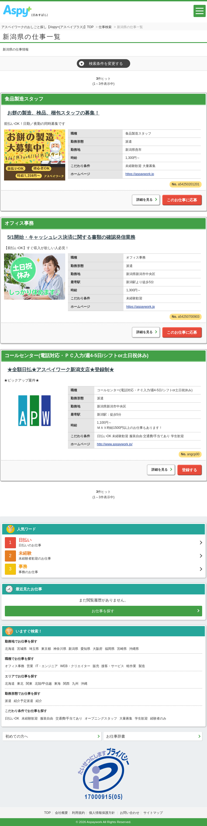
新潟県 (73, 649)
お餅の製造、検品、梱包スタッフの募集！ (53, 113)
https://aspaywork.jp (139, 174)
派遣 (8, 701)
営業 (30, 666)
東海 (57, 683)
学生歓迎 (141, 718)
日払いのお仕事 (103, 542)
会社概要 (61, 813)
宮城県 (22, 649)
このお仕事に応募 (182, 200)
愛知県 (85, 649)
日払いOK (12, 718)
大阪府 (97, 649)
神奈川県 (59, 649)
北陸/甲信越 (43, 683)
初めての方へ (16, 736)
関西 (66, 683)
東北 (20, 683)
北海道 (10, 649)
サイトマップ (153, 813)
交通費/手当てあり (69, 718)
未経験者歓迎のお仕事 (103, 555)
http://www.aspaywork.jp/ (115, 444)
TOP (47, 813)
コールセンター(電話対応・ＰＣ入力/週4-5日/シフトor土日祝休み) (77, 355)
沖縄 (84, 683)
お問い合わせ (129, 813)
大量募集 (125, 718)
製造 (142, 666)
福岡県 (110, 649)
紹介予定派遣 (23, 701)
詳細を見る (144, 200)
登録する (189, 470)
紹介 (39, 701)
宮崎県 (122, 649)
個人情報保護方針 (102, 813)
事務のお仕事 (103, 569)
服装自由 (46, 718)
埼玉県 (34, 649)
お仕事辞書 (115, 736)
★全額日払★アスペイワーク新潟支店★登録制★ (60, 369)
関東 (29, 683)
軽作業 (131, 666)
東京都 (46, 649)
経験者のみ (158, 718)
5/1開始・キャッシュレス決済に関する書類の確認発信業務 (71, 237)
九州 (75, 683)
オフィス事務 (19, 223)
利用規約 (78, 813)
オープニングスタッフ (101, 718)
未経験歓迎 (30, 718)
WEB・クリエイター (75, 666)
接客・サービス (112, 666)
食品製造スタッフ (24, 99)
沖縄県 (134, 649)
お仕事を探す (103, 611)
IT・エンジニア (47, 666)
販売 (96, 666)
